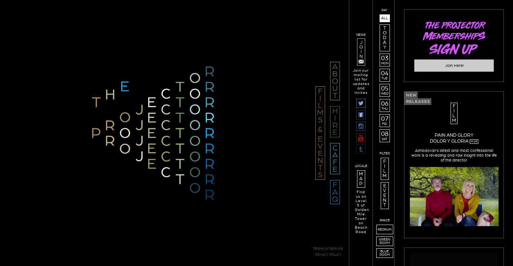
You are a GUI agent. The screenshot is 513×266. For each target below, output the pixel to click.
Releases (418, 101)
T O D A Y (385, 38)
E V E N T (384, 196)
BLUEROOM (385, 253)
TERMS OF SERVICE (328, 248)
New (411, 95)
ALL (384, 18)
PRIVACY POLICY (328, 254)
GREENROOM (384, 241)
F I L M (385, 168)
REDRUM (384, 229)
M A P (361, 179)
